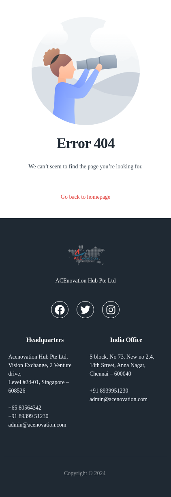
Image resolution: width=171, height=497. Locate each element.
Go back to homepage (85, 197)
